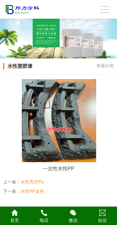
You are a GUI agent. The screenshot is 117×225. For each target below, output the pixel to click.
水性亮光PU (32, 181)
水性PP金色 (32, 191)
